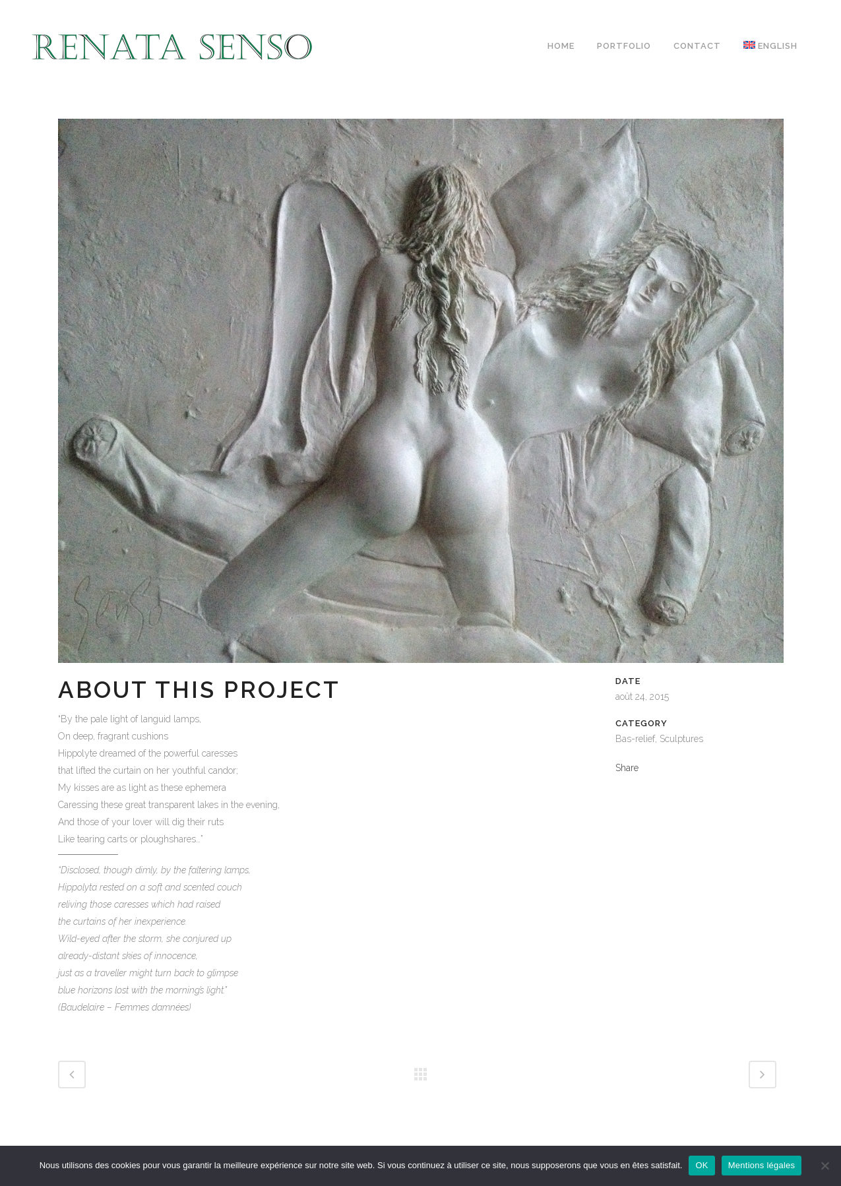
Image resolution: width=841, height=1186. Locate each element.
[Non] (824, 1165)
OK (701, 1165)
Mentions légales (761, 1165)
